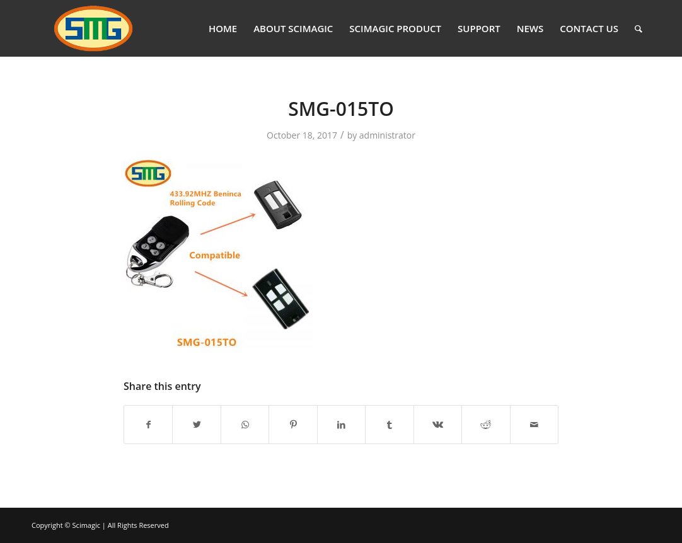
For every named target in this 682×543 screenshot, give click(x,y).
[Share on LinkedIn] (341, 424)
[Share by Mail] (534, 424)
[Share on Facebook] (148, 424)
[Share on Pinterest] (292, 424)
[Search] (638, 28)
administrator (387, 135)
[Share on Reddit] (485, 424)
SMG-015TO (341, 109)
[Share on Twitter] (196, 424)
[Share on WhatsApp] (245, 424)
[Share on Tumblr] (389, 424)
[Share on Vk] (437, 424)
